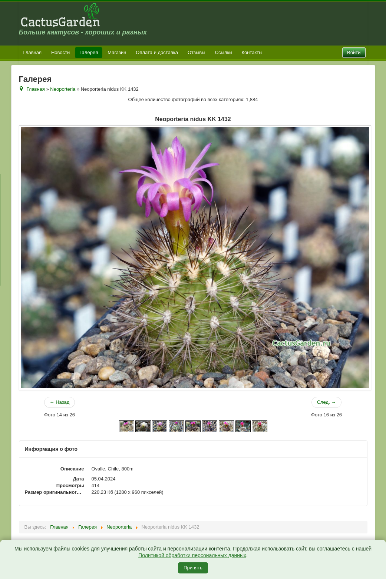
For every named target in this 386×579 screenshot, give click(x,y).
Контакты (251, 52)
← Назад (60, 402)
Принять (193, 567)
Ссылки (223, 52)
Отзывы (196, 52)
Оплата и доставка (157, 52)
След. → (326, 402)
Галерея (88, 52)
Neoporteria (62, 89)
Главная (32, 52)
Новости (60, 52)
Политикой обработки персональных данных (192, 555)
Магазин (117, 52)
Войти (353, 52)
